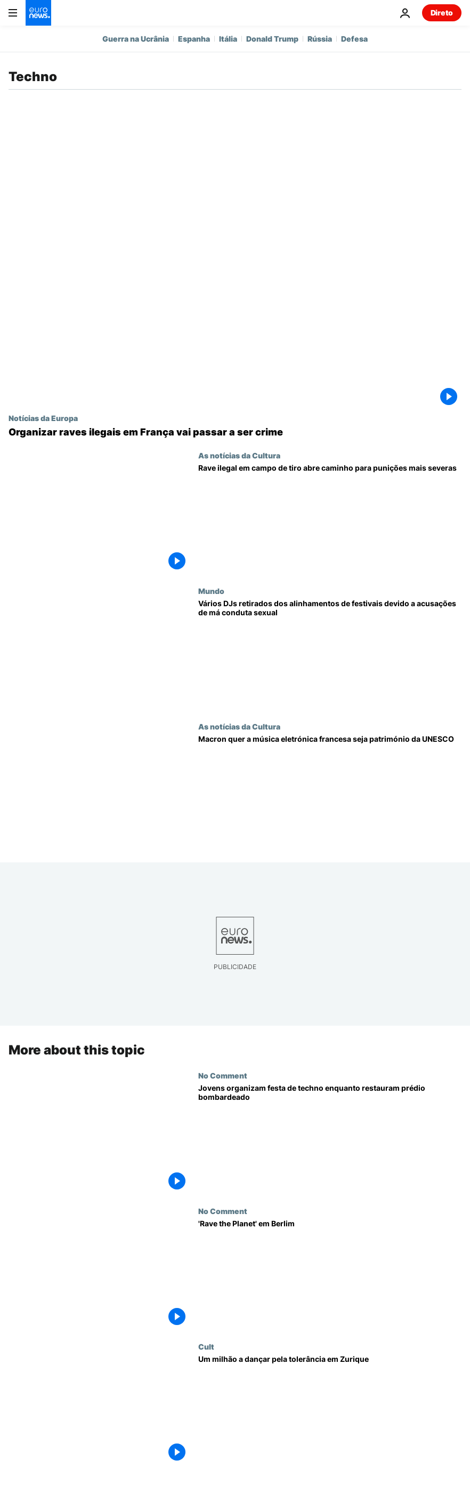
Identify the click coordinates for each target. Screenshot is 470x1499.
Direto (442, 12)
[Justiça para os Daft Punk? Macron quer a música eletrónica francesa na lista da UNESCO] (329, 790)
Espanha (194, 38)
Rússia (319, 38)
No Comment (222, 1074)
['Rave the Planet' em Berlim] (329, 1274)
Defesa (354, 38)
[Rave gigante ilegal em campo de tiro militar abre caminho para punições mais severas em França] (329, 519)
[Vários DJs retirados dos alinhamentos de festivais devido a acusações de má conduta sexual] (329, 654)
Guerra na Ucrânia (135, 38)
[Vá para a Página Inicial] (38, 13)
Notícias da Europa (43, 418)
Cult (206, 1346)
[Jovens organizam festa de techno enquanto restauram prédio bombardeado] (329, 1138)
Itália (228, 38)
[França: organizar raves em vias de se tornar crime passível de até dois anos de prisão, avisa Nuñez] (235, 432)
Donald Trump (272, 38)
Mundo (211, 590)
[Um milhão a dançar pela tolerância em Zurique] (329, 1410)
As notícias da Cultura (239, 455)
